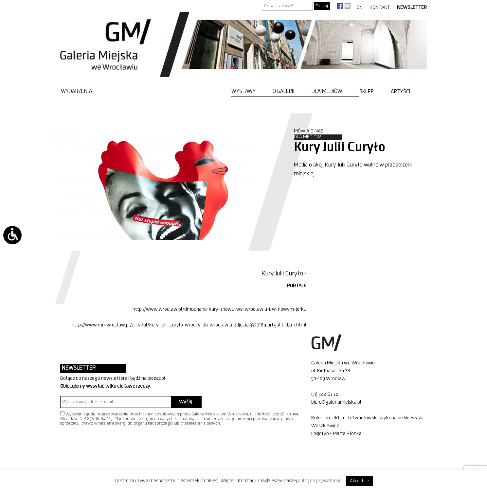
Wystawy (243, 91)
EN (360, 7)
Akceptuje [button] (359, 481)
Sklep (366, 92)
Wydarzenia (76, 91)
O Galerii (284, 91)
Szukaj (322, 6)
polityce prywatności (320, 480)
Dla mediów (327, 91)
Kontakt (380, 7)
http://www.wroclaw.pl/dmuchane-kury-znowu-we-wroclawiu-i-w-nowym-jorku (219, 309)
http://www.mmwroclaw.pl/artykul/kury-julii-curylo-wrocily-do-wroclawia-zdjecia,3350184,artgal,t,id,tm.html (189, 325)
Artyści (400, 92)
